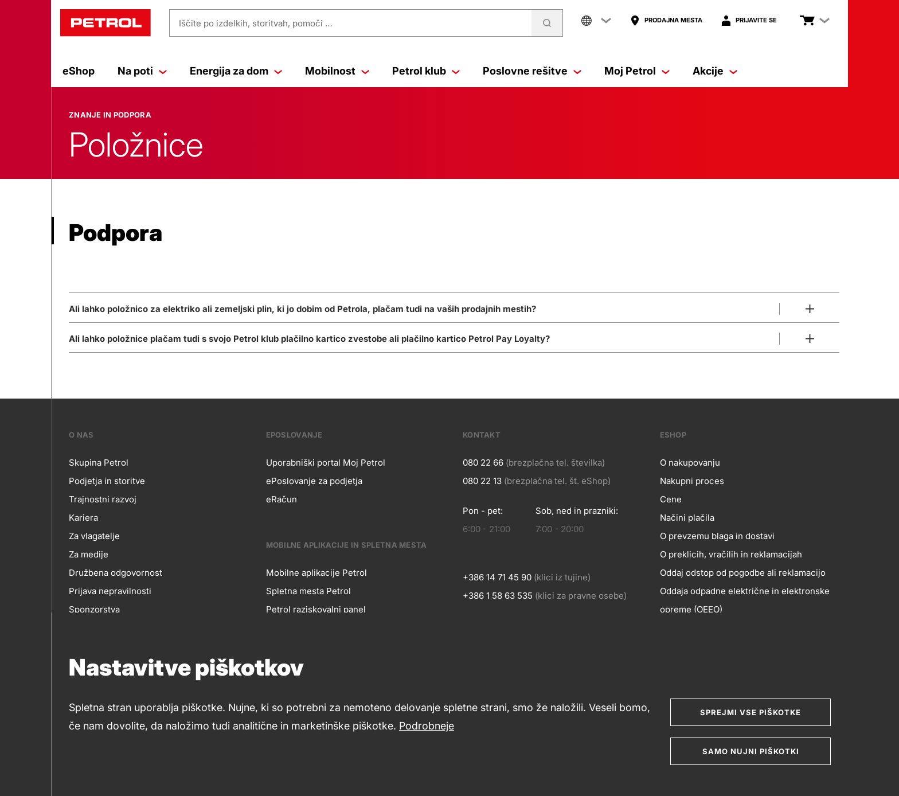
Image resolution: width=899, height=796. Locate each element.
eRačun (281, 499)
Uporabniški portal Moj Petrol (325, 462)
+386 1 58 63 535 (498, 595)
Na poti (142, 71)
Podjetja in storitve (107, 480)
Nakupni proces (692, 480)
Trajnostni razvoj (102, 499)
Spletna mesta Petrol (308, 591)
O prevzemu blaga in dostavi (717, 535)
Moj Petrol (637, 71)
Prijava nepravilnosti (110, 591)
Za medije (88, 554)
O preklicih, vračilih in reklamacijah (731, 554)
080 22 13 (482, 480)
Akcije (715, 71)
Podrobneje (426, 726)
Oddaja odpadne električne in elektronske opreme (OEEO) (745, 600)
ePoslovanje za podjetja (314, 480)
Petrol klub (426, 71)
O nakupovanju (690, 462)
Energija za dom (236, 71)
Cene (671, 499)
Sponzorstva (94, 609)
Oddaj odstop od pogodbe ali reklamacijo (743, 572)
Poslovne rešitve (532, 71)
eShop (78, 71)
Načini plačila (687, 517)
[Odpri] (454, 306)
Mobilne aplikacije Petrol (316, 572)
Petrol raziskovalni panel (316, 609)
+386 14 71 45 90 (497, 577)
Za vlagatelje (94, 535)
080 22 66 (483, 462)
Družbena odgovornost (115, 572)
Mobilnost (337, 71)
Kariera (83, 517)
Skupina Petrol (98, 462)
